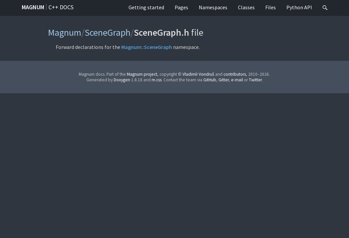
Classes (246, 7)
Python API (299, 7)
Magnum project (142, 74)
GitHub (209, 80)
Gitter (223, 80)
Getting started (146, 7)
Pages (181, 7)
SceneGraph (108, 32)
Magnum (33, 7)
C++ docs (60, 7)
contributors (234, 74)
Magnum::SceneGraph (146, 47)
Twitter (255, 80)
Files (270, 7)
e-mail (237, 80)
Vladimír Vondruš (198, 74)
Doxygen (122, 80)
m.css (156, 80)
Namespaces (213, 7)
